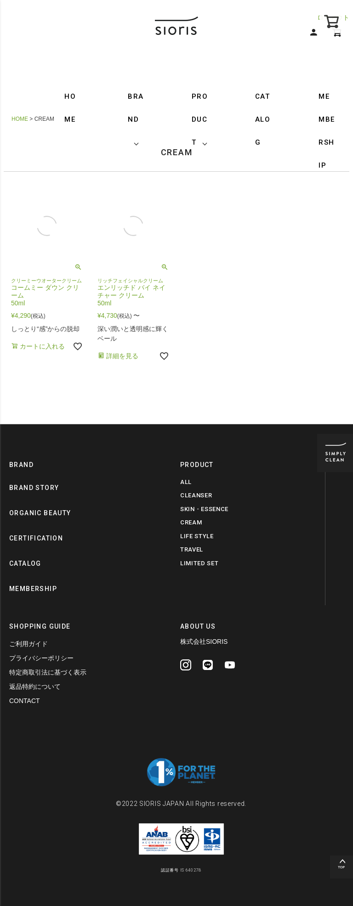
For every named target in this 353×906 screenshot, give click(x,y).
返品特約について (35, 686)
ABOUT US (198, 626)
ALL (186, 481)
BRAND (136, 108)
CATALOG (263, 119)
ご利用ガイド (28, 643)
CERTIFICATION (36, 538)
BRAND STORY (34, 487)
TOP (341, 867)
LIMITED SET (199, 563)
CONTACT (24, 700)
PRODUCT (200, 119)
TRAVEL (191, 549)
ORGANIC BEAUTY (40, 513)
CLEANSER (196, 495)
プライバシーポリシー (41, 658)
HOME (70, 108)
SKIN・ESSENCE (204, 509)
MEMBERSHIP (327, 130)
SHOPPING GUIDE (40, 626)
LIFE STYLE (197, 536)
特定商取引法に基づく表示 (47, 672)
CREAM (191, 522)
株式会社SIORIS (204, 641)
